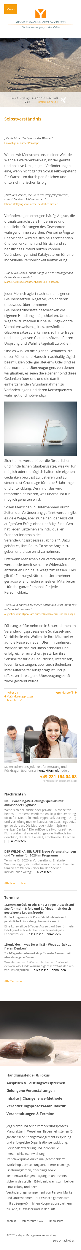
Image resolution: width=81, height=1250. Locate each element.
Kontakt (11, 1221)
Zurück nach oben (64, 1240)
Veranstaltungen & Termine (30, 1113)
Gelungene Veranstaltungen (30, 1090)
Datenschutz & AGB (32, 1221)
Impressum (56, 1221)
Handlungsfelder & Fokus (28, 1075)
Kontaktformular (49, 770)
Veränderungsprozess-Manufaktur (36, 1106)
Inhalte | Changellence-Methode (34, 1098)
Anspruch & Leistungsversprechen (35, 1083)
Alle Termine (13, 981)
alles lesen (18, 841)
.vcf (55, 98)
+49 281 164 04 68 (58, 776)
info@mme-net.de (48, 101)
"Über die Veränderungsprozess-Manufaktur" (20, 696)
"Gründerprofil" (64, 692)
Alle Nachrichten (15, 883)
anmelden (54, 934)
